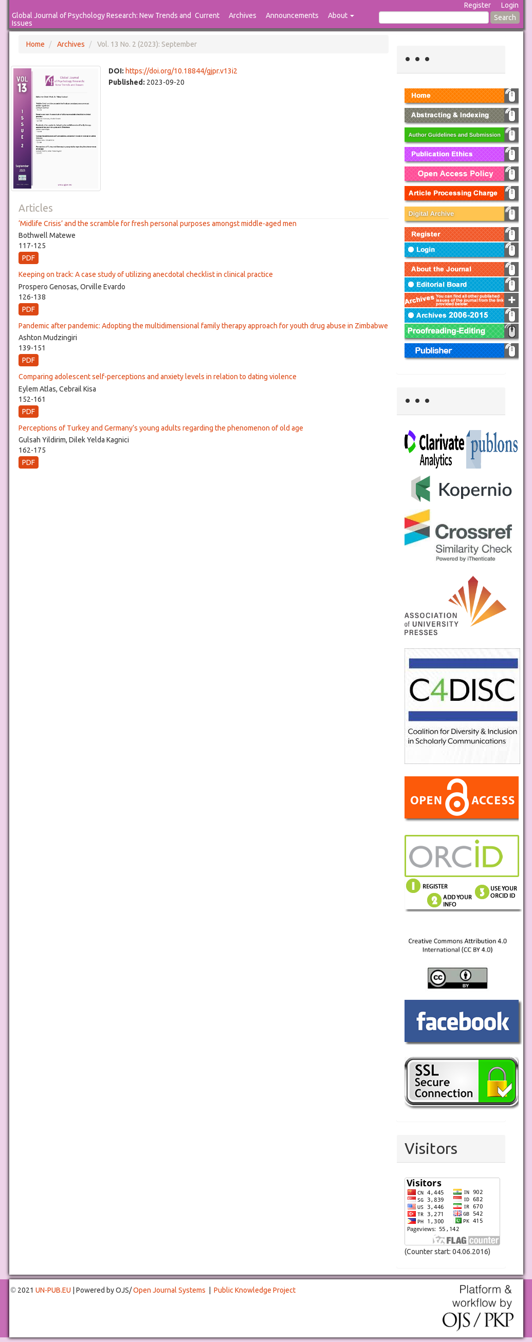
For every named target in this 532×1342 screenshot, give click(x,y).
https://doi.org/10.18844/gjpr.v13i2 (181, 71)
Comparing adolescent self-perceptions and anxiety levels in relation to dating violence (158, 376)
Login (510, 5)
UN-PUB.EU (53, 1290)
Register (477, 5)
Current (207, 15)
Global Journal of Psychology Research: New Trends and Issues (101, 19)
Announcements (292, 15)
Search (505, 17)
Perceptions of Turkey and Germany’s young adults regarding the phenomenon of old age (161, 428)
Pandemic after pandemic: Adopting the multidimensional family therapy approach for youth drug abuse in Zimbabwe (203, 326)
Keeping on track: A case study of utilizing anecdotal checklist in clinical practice (146, 274)
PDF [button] (28, 258)
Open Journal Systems (169, 1290)
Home (35, 44)
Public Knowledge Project (255, 1290)
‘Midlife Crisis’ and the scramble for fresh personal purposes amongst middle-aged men (158, 223)
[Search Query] (434, 17)
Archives (242, 15)
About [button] (341, 15)
